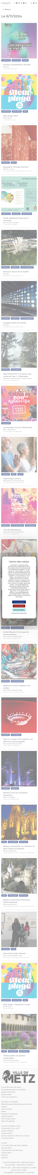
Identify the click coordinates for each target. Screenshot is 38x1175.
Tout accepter (19, 602)
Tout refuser (19, 606)
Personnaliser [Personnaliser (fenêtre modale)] (19, 610)
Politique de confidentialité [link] (19, 613)
